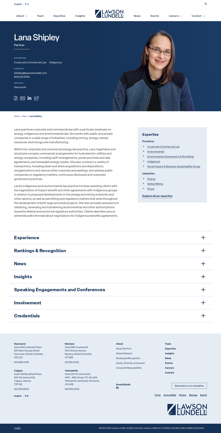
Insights (80, 16)
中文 (27, 4)
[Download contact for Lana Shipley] (22, 98)
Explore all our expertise (157, 196)
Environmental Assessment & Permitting (170, 156)
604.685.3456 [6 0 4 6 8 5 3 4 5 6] (21, 362)
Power (151, 188)
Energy (151, 179)
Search (203, 395)
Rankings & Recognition (128, 358)
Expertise (59, 16)
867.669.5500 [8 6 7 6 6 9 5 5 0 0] (72, 389)
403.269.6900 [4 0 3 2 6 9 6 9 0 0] (21, 389)
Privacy (182, 395)
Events (155, 16)
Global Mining (155, 183)
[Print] (15, 98)
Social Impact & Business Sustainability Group (173, 166)
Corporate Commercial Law (30, 62)
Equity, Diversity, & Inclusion (130, 363)
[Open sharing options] (36, 98)
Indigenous (55, 62)
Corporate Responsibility (129, 367)
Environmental (155, 151)
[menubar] (110, 13)
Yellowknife (71, 370)
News (137, 16)
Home (16, 116)
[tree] (110, 276)
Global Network (124, 353)
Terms (157, 395)
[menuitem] (109, 13)
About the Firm (123, 348)
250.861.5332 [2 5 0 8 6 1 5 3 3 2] (72, 362)
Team (40, 16)
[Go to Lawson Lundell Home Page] (187, 409)
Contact (198, 16)
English (18, 4)
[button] (206, 4)
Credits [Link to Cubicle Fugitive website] (17, 428)
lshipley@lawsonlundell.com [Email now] (30, 73)
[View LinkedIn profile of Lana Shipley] (29, 98)
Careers (175, 16)
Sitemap (193, 395)
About (22, 16)
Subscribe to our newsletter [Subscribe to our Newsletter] (189, 385)
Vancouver (20, 343)
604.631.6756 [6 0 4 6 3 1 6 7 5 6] (22, 76)
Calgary (18, 370)
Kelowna (69, 343)
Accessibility (169, 395)
